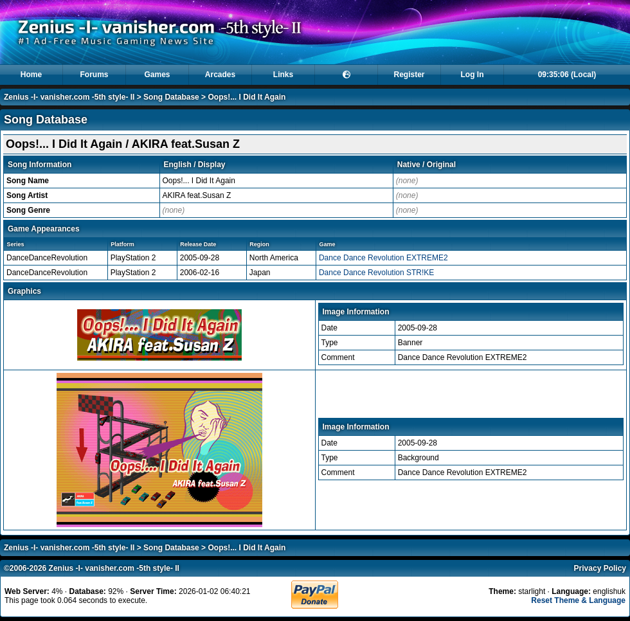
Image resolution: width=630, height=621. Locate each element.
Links (283, 74)
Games (157, 74)
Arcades (220, 74)
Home (31, 74)
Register (408, 74)
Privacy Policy (600, 568)
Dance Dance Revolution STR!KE (376, 272)
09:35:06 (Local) (567, 74)
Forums (94, 74)
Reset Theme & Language (578, 600)
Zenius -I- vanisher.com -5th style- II (69, 97)
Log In (472, 74)
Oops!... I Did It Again (246, 97)
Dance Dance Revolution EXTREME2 (383, 257)
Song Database (171, 97)
